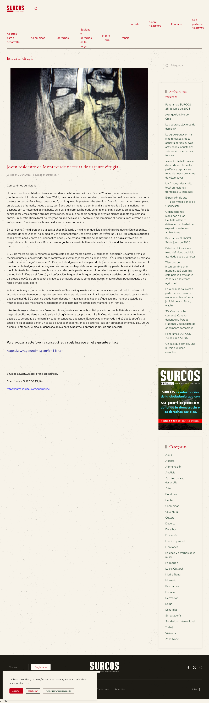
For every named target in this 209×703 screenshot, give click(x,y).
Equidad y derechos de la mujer (86, 38)
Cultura (169, 518)
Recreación (171, 598)
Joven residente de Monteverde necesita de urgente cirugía (62, 167)
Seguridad (171, 610)
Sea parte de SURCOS (198, 24)
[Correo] (18, 667)
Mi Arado (171, 580)
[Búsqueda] (180, 65)
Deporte (170, 523)
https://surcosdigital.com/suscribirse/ (28, 389)
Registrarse (41, 667)
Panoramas (172, 586)
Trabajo (124, 38)
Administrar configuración (58, 690)
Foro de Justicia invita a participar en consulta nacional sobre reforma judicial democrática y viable (179, 297)
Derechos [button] (63, 38)
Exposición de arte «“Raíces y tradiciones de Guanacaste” (180, 202)
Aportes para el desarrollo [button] (13, 38)
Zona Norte (172, 639)
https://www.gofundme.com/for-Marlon (35, 350)
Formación (171, 563)
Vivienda (170, 633)
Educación (171, 535)
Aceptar (16, 690)
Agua (168, 455)
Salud (168, 604)
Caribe (169, 500)
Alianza (169, 461)
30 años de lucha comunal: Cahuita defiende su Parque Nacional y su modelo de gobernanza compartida (180, 320)
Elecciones (171, 547)
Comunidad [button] (38, 38)
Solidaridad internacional (180, 621)
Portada (134, 24)
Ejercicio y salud (175, 541)
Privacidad (120, 689)
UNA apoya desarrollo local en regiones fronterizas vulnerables (179, 188)
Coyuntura (171, 512)
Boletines (171, 494)
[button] (36, 8)
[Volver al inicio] (15, 8)
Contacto (176, 24)
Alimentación (173, 467)
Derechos (51, 174)
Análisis (170, 472)
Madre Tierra (106, 38)
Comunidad (172, 506)
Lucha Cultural (174, 569)
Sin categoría (173, 616)
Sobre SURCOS (155, 24)
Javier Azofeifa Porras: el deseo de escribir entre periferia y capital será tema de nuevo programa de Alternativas (180, 169)
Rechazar (33, 690)
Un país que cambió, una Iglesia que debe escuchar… (180, 348)
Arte (167, 488)
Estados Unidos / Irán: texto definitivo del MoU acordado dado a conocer (180, 252)
